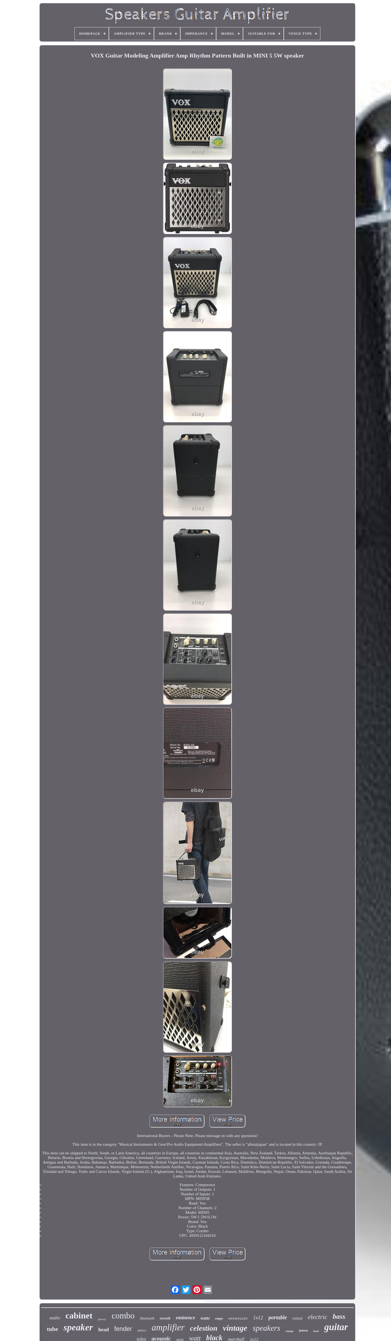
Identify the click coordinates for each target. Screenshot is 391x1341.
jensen (303, 1330)
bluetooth (147, 1318)
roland (297, 1318)
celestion (203, 1328)
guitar (336, 1327)
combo (123, 1315)
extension (238, 1319)
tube (52, 1329)
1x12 (258, 1317)
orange (290, 1331)
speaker (78, 1327)
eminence (185, 1317)
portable (278, 1317)
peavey (102, 1319)
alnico (141, 1330)
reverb (165, 1318)
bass (339, 1316)
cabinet (79, 1315)
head (103, 1329)
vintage (235, 1327)
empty (219, 1318)
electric (317, 1316)
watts (205, 1318)
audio (54, 1317)
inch (316, 1331)
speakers (266, 1328)
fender (123, 1328)
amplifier (168, 1327)
